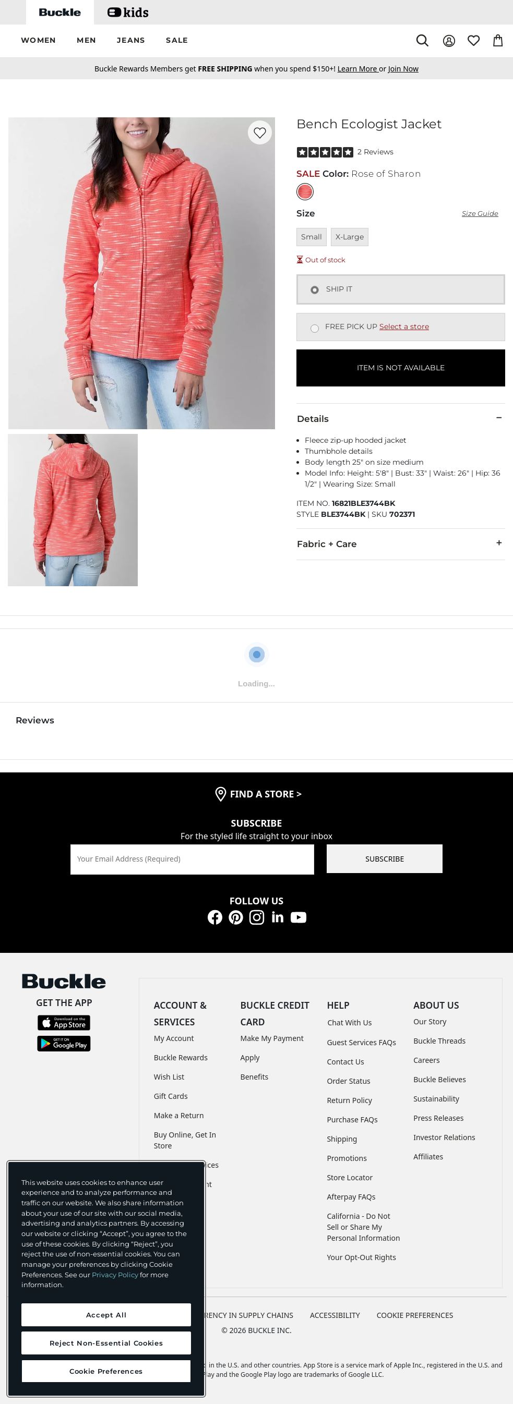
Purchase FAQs (352, 1119)
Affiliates (428, 1156)
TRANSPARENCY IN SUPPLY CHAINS (232, 1315)
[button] (38, 41)
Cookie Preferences (415, 1315)
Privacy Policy (115, 1274)
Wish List (169, 1077)
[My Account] (449, 41)
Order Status (348, 1081)
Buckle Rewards (181, 1057)
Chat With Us (349, 1022)
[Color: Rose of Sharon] (305, 192)
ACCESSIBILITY (335, 1315)
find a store (266, 794)
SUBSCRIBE (384, 859)
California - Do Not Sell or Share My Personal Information (363, 1227)
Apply (250, 1057)
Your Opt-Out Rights (361, 1257)
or (363, 69)
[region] (106, 1279)
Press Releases (438, 1118)
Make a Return (179, 1115)
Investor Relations (444, 1137)
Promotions (347, 1158)
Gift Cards (171, 1096)
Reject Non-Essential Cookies (106, 1343)
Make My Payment (272, 1038)
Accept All (106, 1315)
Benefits (255, 1077)
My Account (174, 1038)
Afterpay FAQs (351, 1197)
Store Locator (350, 1177)
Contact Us (345, 1062)
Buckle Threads (439, 1041)
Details (401, 418)
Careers (426, 1060)
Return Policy (349, 1100)
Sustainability (436, 1099)
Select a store (404, 326)
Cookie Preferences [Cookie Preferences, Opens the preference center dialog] (106, 1371)
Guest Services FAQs (361, 1042)
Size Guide (480, 213)
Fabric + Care (401, 543)
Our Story (429, 1021)
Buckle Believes (439, 1079)
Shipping (342, 1139)
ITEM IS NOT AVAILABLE (401, 367)
